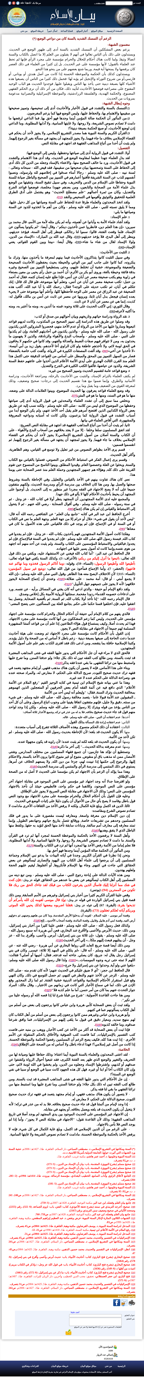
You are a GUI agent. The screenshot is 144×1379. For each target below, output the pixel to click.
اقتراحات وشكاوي (30, 1366)
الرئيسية (121, 1366)
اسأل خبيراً (52, 31)
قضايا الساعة (67, 31)
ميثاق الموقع (97, 31)
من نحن (24, 31)
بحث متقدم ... (99, 3)
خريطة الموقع (37, 31)
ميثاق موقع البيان (88, 1366)
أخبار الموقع (82, 31)
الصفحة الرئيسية (114, 31)
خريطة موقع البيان (59, 1366)
